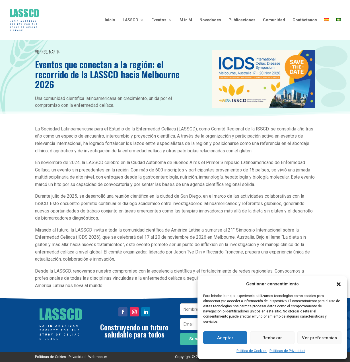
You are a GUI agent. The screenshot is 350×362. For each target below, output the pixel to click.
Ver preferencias (319, 337)
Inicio (110, 20)
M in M (186, 20)
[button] (338, 284)
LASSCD (130, 20)
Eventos (158, 20)
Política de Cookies (251, 351)
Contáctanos (305, 20)
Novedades (210, 20)
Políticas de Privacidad (287, 351)
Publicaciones (242, 20)
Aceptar (225, 337)
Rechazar (272, 337)
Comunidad (274, 20)
